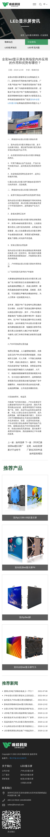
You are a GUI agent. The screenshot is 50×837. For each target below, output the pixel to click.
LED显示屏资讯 (32, 35)
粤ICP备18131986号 (18, 758)
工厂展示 (5, 775)
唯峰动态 (9, 42)
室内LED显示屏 (26, 775)
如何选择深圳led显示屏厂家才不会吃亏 (16, 446)
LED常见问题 (34, 47)
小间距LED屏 (25, 783)
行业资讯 (44, 35)
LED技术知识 (11, 47)
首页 (22, 35)
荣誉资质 (5, 779)
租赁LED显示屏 (26, 779)
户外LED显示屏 (26, 771)
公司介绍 (5, 771)
